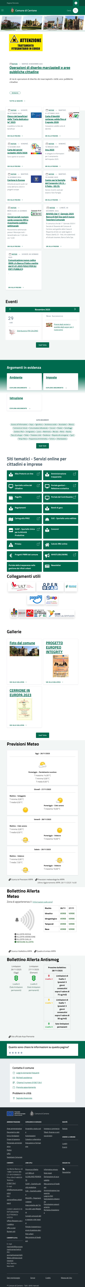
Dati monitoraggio (13, 1277)
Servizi (32, 1277)
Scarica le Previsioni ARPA (21, 879)
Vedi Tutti (42, 445)
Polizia (26, 435)
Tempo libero (22, 439)
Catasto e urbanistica (33, 1139)
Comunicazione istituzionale (38, 428)
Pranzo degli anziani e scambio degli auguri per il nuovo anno (64, 327)
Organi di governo (13, 1139)
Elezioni (59, 428)
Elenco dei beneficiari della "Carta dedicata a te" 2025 (17, 119)
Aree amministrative (14, 1128)
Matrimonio (47, 431)
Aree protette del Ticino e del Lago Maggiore (33, 1209)
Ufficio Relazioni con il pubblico (14, 1222)
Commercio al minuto (20, 428)
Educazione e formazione (33, 1144)
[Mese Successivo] (75, 309)
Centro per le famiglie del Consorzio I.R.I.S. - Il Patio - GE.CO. (55, 183)
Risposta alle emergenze (60, 435)
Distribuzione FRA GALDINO (27, 330)
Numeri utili (11, 1231)
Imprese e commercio (51, 1128)
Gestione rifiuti (19, 431)
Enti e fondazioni (13, 1135)
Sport (72, 435)
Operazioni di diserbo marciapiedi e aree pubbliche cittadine (40, 69)
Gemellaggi (68, 428)
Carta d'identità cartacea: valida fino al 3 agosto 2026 (55, 119)
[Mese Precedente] (10, 309)
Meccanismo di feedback (33, 1239)
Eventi (64, 1147)
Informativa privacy (51, 1169)
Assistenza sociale (51, 424)
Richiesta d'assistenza (51, 1211)
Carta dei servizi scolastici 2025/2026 (17, 151)
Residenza (46, 435)
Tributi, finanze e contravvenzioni (51, 1134)
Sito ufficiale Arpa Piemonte (21, 1036)
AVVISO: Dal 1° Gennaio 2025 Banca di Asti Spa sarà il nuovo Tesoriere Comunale (60, 216)
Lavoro (39, 431)
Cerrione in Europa (16, 180)
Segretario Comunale (14, 1157)
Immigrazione (30, 431)
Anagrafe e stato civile (33, 1130)
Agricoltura (39, 424)
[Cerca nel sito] (74, 10)
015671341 (11, 1183)
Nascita (68, 431)
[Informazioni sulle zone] (42, 901)
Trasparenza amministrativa (38, 439)
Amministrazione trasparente (52, 1192)
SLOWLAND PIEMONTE (33, 1178)
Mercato (55, 431)
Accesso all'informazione (19, 424)
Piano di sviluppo (16, 435)
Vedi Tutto (42, 345)
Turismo (52, 439)
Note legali (48, 1173)
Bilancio (71, 424)
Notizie (64, 1128)
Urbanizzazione (62, 439)
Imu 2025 (49, 149)
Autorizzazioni (30, 1135)
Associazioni (63, 424)
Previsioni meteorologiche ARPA (50, 879)
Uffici (9, 1153)
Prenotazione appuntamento (51, 1205)
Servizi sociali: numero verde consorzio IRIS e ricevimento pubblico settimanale (18, 221)
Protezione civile (36, 435)
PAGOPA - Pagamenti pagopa (33, 1200)
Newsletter (66, 1172)
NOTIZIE (15, 64)
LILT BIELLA (29, 1173)
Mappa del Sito (66, 1277)
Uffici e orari (11, 1227)
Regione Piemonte (13, 3)
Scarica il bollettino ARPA (20, 951)
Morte (62, 431)
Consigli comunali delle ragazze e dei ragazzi (33, 1219)
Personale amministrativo (14, 1144)
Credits (48, 1277)
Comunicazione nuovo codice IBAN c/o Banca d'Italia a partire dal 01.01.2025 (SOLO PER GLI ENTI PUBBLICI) (23, 265)
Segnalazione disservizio (52, 1200)
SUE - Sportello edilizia (33, 1193)
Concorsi (52, 428)
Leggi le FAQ (48, 1196)
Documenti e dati (13, 1132)
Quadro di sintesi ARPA (45, 951)
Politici (9, 1150)
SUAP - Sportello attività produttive (33, 1185)
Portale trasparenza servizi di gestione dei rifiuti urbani (33, 1230)
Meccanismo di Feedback (52, 1185)
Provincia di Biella (31, 1169)
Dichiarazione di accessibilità (51, 1178)
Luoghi (64, 1143)
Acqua (31, 424)
